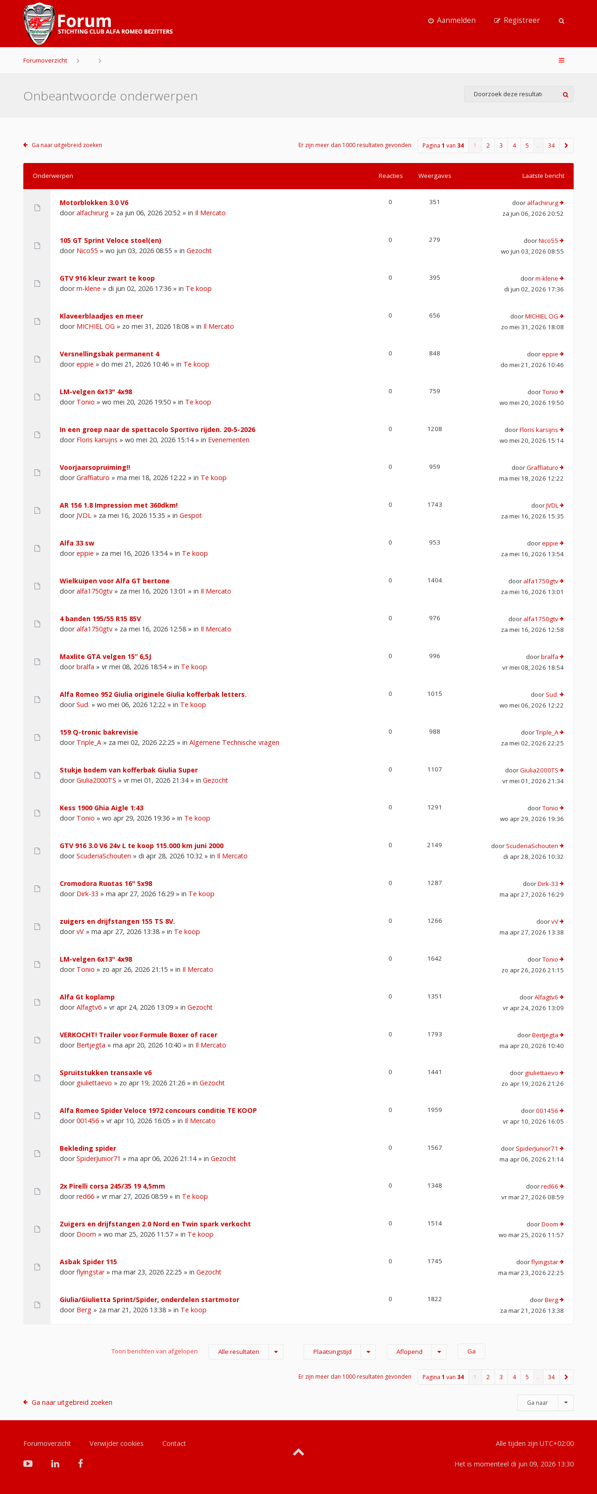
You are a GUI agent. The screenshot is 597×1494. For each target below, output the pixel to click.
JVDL (83, 515)
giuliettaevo (94, 1082)
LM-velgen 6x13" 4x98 (96, 391)
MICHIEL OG (95, 326)
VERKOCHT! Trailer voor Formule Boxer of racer (138, 1034)
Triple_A (88, 742)
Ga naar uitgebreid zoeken (67, 145)
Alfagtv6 (89, 1007)
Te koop (199, 288)
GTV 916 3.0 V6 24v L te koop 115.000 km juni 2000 (141, 845)
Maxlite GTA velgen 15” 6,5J (105, 656)
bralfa (85, 666)
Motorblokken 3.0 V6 (94, 202)
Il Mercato (210, 212)
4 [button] (514, 145)
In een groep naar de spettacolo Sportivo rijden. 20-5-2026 (157, 429)
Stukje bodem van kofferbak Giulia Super (129, 769)
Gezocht (199, 250)
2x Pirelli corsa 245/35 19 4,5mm (112, 1186)
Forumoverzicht (45, 60)
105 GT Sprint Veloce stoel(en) (110, 240)
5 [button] (527, 145)
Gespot (191, 515)
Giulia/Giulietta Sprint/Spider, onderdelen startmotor (149, 1299)
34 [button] (551, 145)
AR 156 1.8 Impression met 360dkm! (119, 505)
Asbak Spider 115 (88, 1261)
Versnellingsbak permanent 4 (109, 353)
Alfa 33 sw (77, 542)
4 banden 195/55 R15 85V (100, 618)
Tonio (85, 401)
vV (80, 931)
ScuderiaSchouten (103, 855)
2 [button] (488, 145)
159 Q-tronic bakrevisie (99, 732)
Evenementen (229, 439)
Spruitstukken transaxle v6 (106, 1072)
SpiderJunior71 (98, 1158)
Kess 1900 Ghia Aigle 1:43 (101, 807)
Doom (86, 1234)
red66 (85, 1196)
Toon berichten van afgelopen (197, 1351)
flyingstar (90, 1271)
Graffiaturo (93, 477)
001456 (87, 1120)
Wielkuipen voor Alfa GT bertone (115, 580)
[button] (567, 145)
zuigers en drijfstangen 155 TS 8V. (117, 921)
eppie (85, 364)
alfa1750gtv (94, 591)
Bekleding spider (88, 1148)
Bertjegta (90, 1045)
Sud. (83, 704)
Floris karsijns (97, 439)
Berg (83, 1309)
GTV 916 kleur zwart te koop (107, 278)
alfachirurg (92, 212)
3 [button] (501, 145)
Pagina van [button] (443, 145)
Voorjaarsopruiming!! (95, 467)
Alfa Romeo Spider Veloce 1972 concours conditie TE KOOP (158, 1110)
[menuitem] (452, 20)
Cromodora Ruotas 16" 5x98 (106, 883)
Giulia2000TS (96, 780)
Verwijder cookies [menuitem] (117, 1443)
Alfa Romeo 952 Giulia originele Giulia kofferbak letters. (153, 694)
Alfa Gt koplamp (87, 996)
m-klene (88, 288)
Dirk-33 (87, 893)
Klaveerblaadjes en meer (101, 316)
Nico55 (87, 250)
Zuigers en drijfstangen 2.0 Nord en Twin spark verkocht (155, 1223)
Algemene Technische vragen (234, 742)
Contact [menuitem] (174, 1443)
